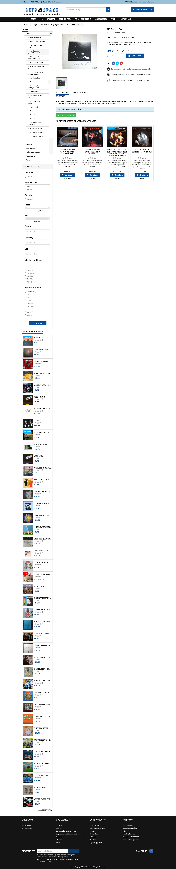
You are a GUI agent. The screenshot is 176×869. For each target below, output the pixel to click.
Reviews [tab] (60, 96)
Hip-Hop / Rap (35, 78)
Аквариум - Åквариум (43, 645)
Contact (128, 820)
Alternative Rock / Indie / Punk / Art (35, 58)
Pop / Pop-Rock (35, 37)
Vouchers (93, 840)
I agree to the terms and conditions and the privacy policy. (58, 860)
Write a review (129, 37)
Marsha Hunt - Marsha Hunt (43, 716)
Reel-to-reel (65, 19)
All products (45, 810)
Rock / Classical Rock (37, 41)
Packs (114, 19)
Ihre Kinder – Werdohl (43, 704)
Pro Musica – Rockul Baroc (43, 669)
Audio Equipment (83, 19)
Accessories (101, 19)
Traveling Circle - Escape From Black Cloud (43, 468)
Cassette (51, 19)
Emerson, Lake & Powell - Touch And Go (43, 479)
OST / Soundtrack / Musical (35, 96)
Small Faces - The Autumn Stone (43, 799)
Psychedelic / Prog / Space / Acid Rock (36, 52)
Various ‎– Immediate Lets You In (43, 633)
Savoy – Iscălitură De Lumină (43, 763)
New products (27, 828)
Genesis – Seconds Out (142, 152)
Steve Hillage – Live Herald (43, 740)
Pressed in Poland (36, 136)
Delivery (59, 828)
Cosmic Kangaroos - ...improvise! (43, 621)
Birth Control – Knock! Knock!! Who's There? (43, 728)
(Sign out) (150, 2)
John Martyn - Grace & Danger (43, 444)
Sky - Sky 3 (39, 456)
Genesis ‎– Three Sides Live (43, 408)
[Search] (88, 9)
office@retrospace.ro (54, 2)
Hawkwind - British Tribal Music (43, 515)
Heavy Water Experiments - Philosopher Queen (43, 361)
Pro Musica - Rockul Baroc (43, 610)
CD (41, 19)
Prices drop (26, 825)
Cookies (59, 837)
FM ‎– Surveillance (43, 751)
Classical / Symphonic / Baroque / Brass (36, 87)
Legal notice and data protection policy (69, 834)
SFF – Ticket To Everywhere (67, 153)
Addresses (93, 837)
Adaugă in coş (67, 175)
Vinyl (33, 19)
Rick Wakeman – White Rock (43, 598)
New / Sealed (34, 107)
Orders (92, 831)
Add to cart (134, 56)
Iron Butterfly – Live (43, 692)
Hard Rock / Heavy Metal (35, 46)
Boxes (32, 111)
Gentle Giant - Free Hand (43, 657)
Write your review (66, 115)
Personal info (94, 825)
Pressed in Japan (36, 128)
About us (59, 825)
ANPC (58, 843)
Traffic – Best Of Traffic (43, 503)
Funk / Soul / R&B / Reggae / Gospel (35, 73)
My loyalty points (96, 843)
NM (29, 279)
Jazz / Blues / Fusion (37, 63)
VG (29, 270)
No (30, 189)
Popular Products (32, 332)
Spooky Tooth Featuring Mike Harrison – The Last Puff (43, 562)
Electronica (34, 82)
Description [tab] (62, 92)
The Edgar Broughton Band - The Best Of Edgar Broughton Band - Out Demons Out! (117, 155)
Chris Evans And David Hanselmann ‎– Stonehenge (43, 527)
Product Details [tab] (81, 92)
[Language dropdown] (134, 2)
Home (25, 29)
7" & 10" (32, 115)
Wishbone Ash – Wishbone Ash (43, 550)
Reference (111, 33)
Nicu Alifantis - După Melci (43, 491)
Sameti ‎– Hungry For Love (43, 574)
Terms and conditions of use (66, 831)
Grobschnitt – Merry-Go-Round (43, 586)
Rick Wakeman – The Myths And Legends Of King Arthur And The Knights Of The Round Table (43, 349)
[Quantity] (118, 56)
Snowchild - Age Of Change (43, 338)
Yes (30, 177)
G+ (29, 267)
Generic (31, 292)
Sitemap (59, 840)
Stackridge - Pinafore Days (43, 432)
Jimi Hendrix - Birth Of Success (43, 373)
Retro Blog (126, 19)
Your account (98, 820)
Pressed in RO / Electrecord (34, 124)
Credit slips (94, 834)
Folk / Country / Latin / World (36, 67)
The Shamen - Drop (43, 681)
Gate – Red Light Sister (92, 153)
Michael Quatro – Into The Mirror (43, 539)
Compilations (34, 92)
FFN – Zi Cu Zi (40, 420)
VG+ (30, 273)
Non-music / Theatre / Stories (36, 102)
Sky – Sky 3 (39, 397)
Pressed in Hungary (37, 132)
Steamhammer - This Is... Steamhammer (43, 775)
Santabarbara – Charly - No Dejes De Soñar (43, 385)
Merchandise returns (97, 828)
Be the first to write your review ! (70, 109)
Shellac (32, 119)
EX (29, 276)
